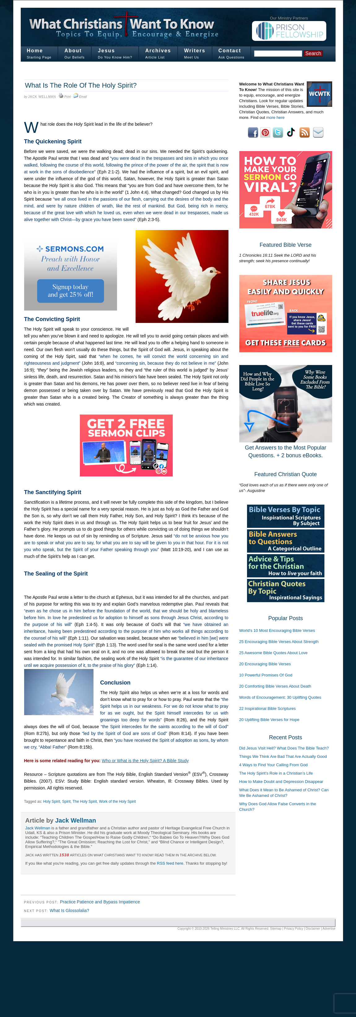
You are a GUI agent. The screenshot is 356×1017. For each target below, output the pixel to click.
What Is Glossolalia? (69, 910)
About (73, 50)
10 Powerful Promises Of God (266, 675)
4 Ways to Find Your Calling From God (273, 765)
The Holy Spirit (85, 801)
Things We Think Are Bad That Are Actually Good (283, 756)
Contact (230, 50)
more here (275, 117)
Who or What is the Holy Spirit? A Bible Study (145, 760)
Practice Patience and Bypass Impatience (100, 901)
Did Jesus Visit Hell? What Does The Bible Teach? (284, 748)
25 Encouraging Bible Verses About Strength (279, 641)
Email (83, 96)
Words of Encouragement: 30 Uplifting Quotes (280, 697)
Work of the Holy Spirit (117, 801)
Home (35, 50)
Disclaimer (313, 928)
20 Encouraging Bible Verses (265, 664)
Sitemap (275, 928)
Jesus (106, 50)
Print (67, 96)
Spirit (66, 801)
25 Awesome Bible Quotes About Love (273, 652)
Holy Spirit (51, 801)
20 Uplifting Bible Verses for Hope (269, 719)
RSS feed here (170, 863)
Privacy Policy (293, 928)
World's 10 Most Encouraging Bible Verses (277, 630)
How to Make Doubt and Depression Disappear (281, 781)
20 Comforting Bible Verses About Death (275, 686)
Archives (158, 50)
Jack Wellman (42, 96)
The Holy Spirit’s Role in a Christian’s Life (276, 773)
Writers (195, 50)
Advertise (329, 928)
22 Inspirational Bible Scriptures (267, 708)
